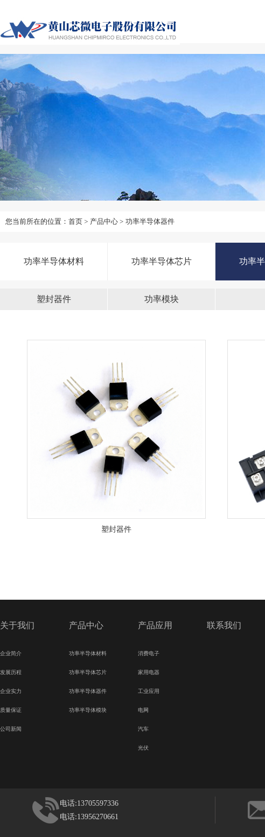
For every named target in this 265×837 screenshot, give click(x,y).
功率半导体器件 (150, 221)
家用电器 (148, 671)
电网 (143, 708)
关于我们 (17, 625)
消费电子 (148, 652)
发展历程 (11, 671)
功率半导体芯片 (161, 261)
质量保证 (11, 708)
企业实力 (11, 689)
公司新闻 (11, 727)
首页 (75, 221)
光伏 (143, 746)
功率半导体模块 (88, 708)
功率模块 (161, 299)
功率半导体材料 (54, 261)
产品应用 (155, 625)
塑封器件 (54, 299)
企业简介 (11, 652)
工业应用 (148, 689)
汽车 (143, 727)
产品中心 (104, 221)
